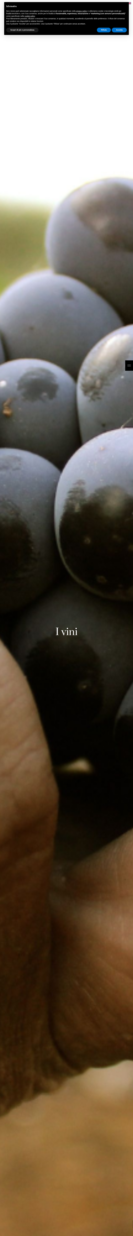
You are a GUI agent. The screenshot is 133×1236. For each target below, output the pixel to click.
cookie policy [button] (30, 16)
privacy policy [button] (81, 11)
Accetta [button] (119, 30)
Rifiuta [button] (104, 30)
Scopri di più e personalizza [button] (22, 30)
